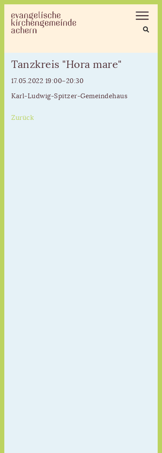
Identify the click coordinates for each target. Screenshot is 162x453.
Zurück (22, 118)
